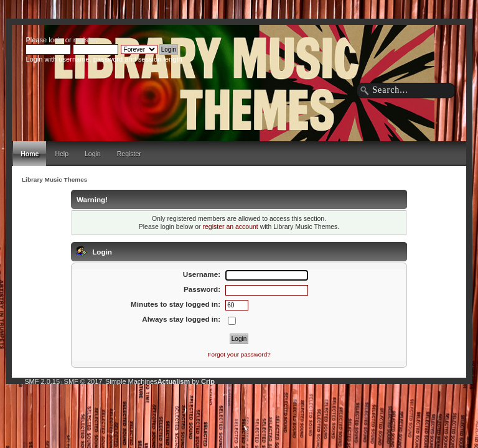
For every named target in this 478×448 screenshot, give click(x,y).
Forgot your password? (238, 354)
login (56, 40)
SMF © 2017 (83, 381)
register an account (230, 226)
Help (61, 153)
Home (30, 153)
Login (93, 153)
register (84, 40)
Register (129, 153)
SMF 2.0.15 (42, 381)
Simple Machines (131, 381)
